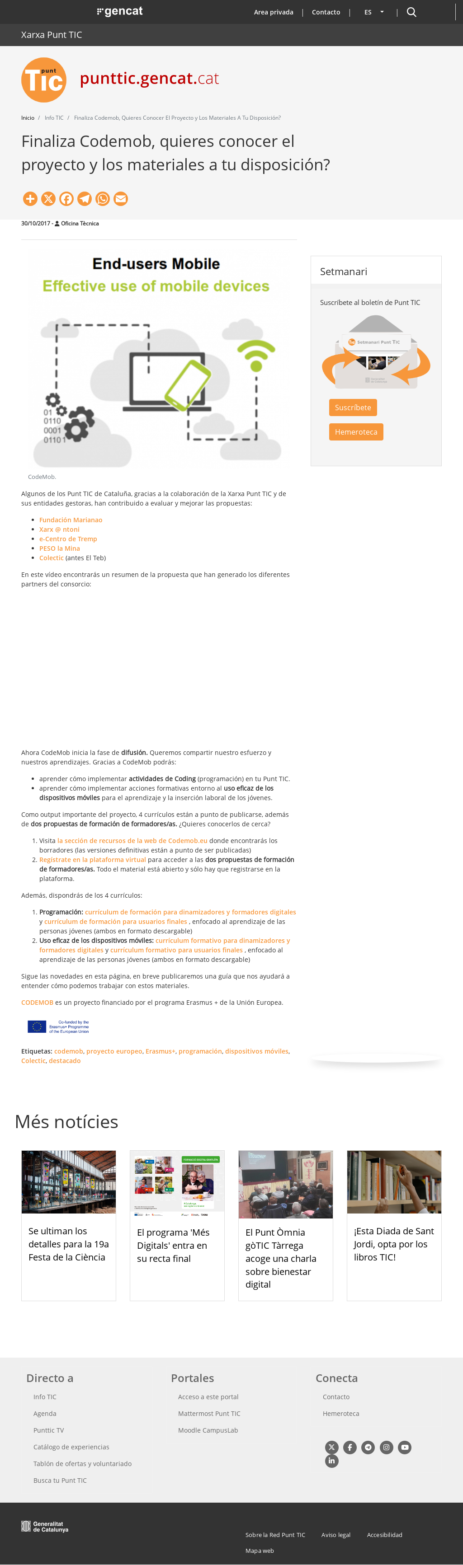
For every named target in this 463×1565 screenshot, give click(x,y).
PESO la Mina (59, 548)
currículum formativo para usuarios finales (176, 950)
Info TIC (45, 1396)
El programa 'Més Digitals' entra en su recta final (173, 1245)
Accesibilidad (385, 1535)
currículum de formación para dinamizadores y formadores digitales (190, 912)
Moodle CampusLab (208, 1430)
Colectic (51, 557)
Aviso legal (335, 1535)
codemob (68, 1051)
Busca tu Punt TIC (60, 1480)
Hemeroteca (356, 432)
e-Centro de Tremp (68, 538)
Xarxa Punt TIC (51, 34)
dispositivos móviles (256, 1051)
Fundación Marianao (71, 519)
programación (200, 1051)
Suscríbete (353, 407)
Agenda (45, 1413)
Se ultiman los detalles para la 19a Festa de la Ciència (68, 1244)
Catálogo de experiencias (71, 1447)
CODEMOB (37, 1002)
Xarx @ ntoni (59, 529)
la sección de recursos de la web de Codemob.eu (132, 840)
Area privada (273, 12)
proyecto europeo (114, 1051)
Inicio (27, 118)
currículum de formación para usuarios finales (115, 921)
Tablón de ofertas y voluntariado (82, 1463)
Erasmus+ (160, 1051)
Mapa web (260, 1550)
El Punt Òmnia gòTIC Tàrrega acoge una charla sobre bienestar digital (281, 1258)
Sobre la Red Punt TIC (275, 1535)
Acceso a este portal (208, 1396)
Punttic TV (48, 1430)
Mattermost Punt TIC (209, 1413)
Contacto (326, 12)
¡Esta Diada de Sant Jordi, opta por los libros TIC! (394, 1244)
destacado (65, 1060)
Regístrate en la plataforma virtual (92, 859)
